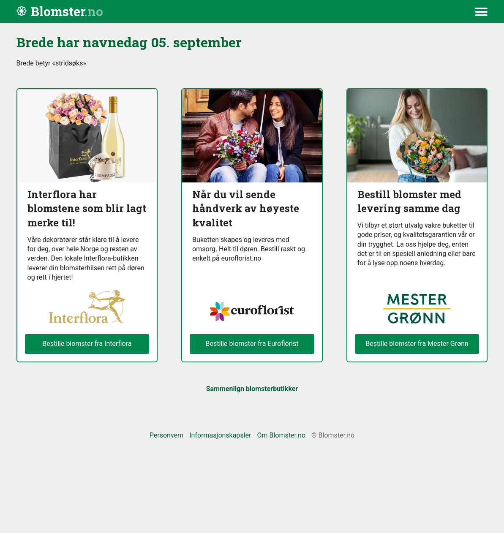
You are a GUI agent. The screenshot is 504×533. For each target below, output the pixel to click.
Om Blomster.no (281, 435)
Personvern (167, 435)
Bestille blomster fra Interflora (86, 344)
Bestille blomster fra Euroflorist (251, 344)
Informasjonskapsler (220, 435)
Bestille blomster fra (417, 343)
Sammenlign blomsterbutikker (252, 389)
